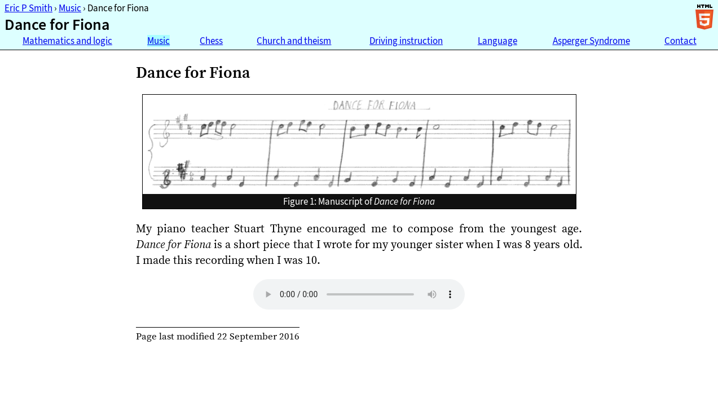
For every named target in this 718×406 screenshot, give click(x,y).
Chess (211, 41)
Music (70, 8)
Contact (680, 41)
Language (497, 41)
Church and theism (294, 41)
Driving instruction (406, 41)
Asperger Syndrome (591, 41)
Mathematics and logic (67, 41)
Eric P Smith (28, 8)
